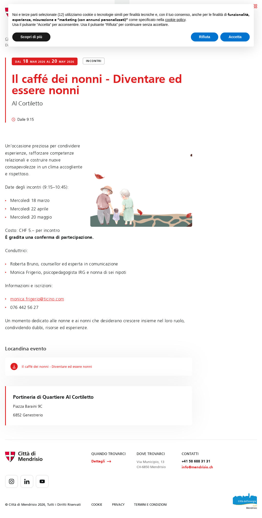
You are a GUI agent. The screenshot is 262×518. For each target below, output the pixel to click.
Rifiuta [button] (204, 37)
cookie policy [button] (175, 20)
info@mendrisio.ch (197, 468)
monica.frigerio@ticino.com (37, 299)
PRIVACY (118, 505)
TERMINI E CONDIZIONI (150, 505)
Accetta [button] (235, 37)
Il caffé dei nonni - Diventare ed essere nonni (54, 366)
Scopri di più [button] (31, 37)
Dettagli (101, 461)
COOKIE (96, 505)
